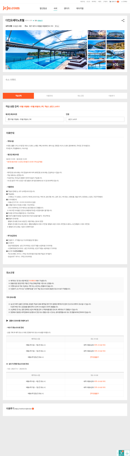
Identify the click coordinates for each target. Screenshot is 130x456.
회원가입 (82, 1)
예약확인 (94, 1)
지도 (57, 26)
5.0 (38, 20)
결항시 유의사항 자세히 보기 (19, 321)
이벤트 (99, 1)
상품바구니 (114, 1)
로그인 (88, 1)
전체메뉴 (124, 1)
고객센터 (105, 1)
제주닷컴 (11, 8)
